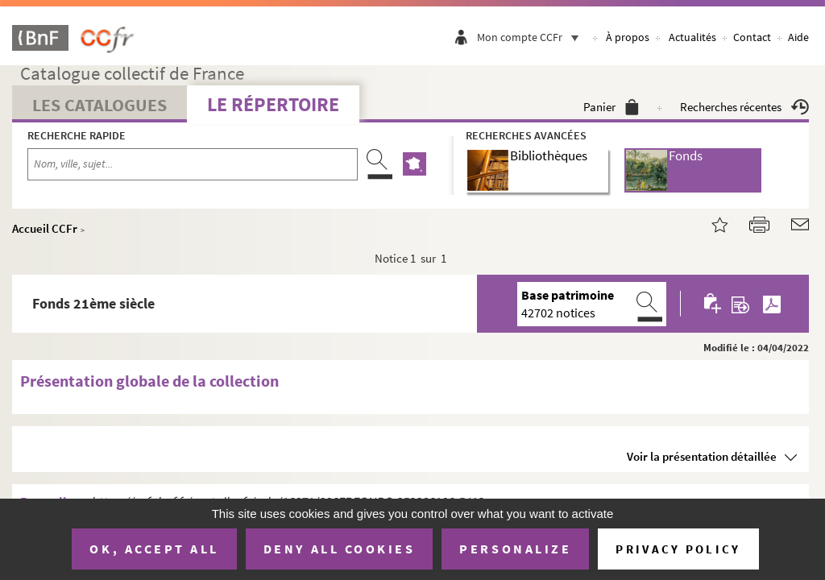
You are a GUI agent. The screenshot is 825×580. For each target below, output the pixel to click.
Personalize (515, 549)
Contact (752, 37)
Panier (611, 106)
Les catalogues (99, 104)
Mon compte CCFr (532, 37)
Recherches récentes (744, 106)
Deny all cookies (339, 549)
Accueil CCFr (44, 228)
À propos (627, 37)
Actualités (692, 37)
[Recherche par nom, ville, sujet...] (192, 164)
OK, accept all (153, 549)
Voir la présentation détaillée (702, 456)
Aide (798, 37)
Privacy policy (678, 549)
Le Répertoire (273, 104)
